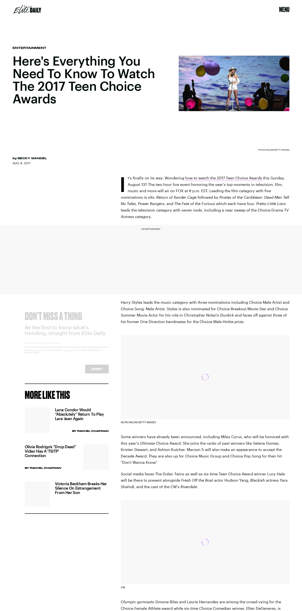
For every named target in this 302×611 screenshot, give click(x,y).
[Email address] (67, 347)
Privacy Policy (32, 356)
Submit (96, 372)
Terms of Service (89, 353)
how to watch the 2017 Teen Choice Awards (223, 178)
